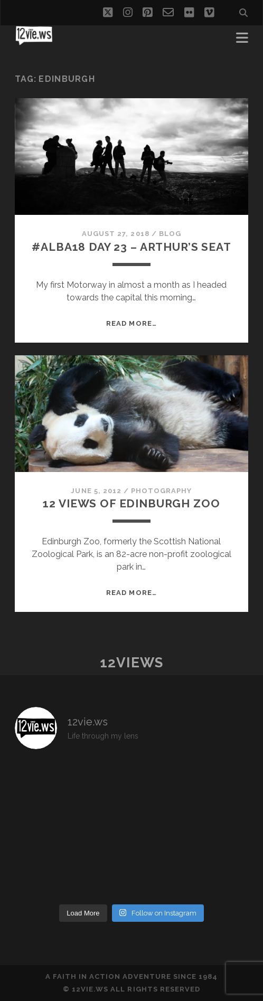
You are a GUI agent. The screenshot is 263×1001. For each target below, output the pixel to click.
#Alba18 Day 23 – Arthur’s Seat (131, 246)
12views (132, 663)
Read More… (131, 323)
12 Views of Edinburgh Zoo (131, 503)
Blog (170, 234)
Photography (161, 491)
